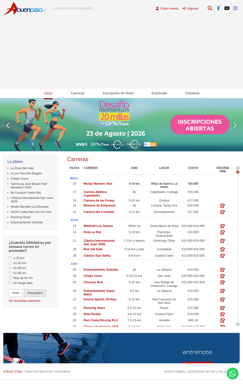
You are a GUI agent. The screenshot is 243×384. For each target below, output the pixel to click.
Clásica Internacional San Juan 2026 (32, 199)
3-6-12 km (134, 310)
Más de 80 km (23, 278)
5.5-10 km (134, 304)
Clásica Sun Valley (97, 253)
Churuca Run (93, 278)
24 (74, 199)
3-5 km (134, 286)
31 (74, 204)
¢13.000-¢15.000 (193, 253)
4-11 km (134, 210)
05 (74, 272)
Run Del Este (93, 246)
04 (74, 265)
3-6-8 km (134, 253)
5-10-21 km (134, 272)
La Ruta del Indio (22, 168)
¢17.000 (193, 199)
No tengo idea (23, 283)
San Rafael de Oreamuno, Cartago (164, 279)
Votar (15, 293)
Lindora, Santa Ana (164, 204)
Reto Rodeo (92, 310)
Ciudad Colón (164, 253)
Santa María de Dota (164, 223)
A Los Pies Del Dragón (26, 173)
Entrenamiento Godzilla (27, 222)
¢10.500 (193, 265)
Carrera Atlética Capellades (95, 192)
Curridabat (164, 246)
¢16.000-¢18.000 (193, 238)
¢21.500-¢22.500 (193, 278)
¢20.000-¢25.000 (193, 272)
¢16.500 (193, 190)
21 (74, 238)
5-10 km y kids (134, 246)
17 (74, 182)
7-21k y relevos (134, 238)
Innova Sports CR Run (100, 295)
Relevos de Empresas (100, 204)
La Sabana (164, 265)
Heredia (164, 316)
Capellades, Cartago (164, 190)
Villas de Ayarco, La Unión (164, 184)
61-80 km (19, 273)
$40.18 (193, 316)
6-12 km (134, 322)
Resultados (35, 293)
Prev (7, 125)
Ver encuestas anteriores (24, 300)
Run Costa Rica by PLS (101, 316)
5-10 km (134, 182)
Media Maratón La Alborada (30, 206)
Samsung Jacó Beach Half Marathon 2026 (29, 185)
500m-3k (134, 223)
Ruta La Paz (92, 229)
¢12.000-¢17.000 (193, 322)
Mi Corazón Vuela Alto (26, 192)
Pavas (164, 304)
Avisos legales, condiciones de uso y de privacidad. (202, 371)
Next (235, 125)
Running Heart (21, 217)
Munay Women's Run (98, 182)
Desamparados (164, 210)
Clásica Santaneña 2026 (101, 322)
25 (74, 310)
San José (164, 272)
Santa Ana (164, 322)
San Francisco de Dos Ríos (164, 297)
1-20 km (18, 258)
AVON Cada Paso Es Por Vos (31, 212)
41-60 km (19, 268)
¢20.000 (193, 204)
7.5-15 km (134, 316)
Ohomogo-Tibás (164, 238)
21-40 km (19, 263)
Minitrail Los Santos (98, 223)
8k (134, 190)
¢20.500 (193, 182)
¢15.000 (193, 295)
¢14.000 (193, 310)
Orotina (164, 199)
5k (134, 204)
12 (74, 295)
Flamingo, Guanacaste (164, 231)
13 (74, 223)
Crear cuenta (167, 8)
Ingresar (190, 8)
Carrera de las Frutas (99, 199)
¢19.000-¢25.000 (193, 246)
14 (74, 229)
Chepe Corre (19, 178)
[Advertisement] (121, 52)
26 (74, 316)
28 (74, 246)
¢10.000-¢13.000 (193, 223)
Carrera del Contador (99, 210)
